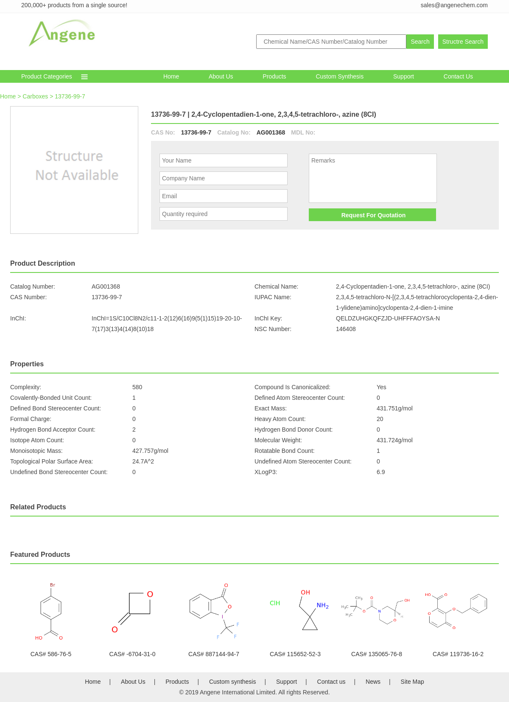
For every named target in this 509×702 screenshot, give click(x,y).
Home (171, 76)
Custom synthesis (340, 76)
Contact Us (458, 76)
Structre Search (463, 41)
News (373, 681)
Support (403, 76)
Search (420, 41)
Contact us (331, 681)
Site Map (412, 681)
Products (274, 76)
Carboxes (35, 96)
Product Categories (46, 76)
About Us (221, 76)
